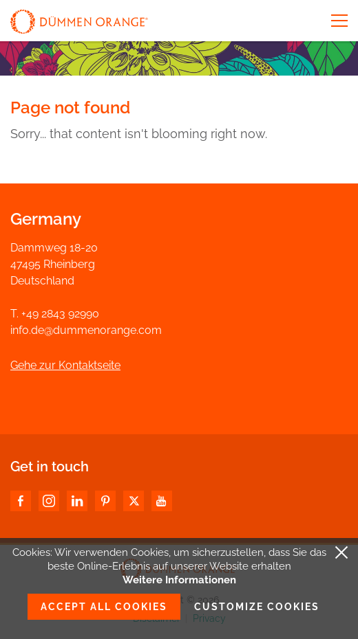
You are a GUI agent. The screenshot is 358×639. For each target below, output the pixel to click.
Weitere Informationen (179, 580)
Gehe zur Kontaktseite (65, 365)
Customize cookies (256, 606)
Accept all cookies (104, 606)
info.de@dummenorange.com (86, 330)
